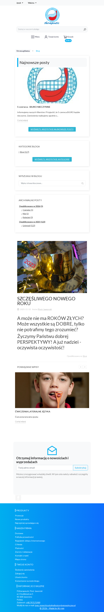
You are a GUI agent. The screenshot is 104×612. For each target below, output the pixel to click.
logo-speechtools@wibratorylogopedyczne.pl (55, 605)
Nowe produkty (22, 519)
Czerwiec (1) (28, 210)
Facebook (18, 498)
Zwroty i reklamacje (23, 552)
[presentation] (66, 486)
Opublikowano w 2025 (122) (32, 222)
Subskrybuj (80, 467)
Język (19, 3)
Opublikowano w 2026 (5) (31, 206)
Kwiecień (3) (28, 217)
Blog (85, 356)
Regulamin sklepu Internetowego (30, 540)
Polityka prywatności (24, 537)
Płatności (19, 548)
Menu (35, 37)
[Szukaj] (52, 29)
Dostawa (19, 533)
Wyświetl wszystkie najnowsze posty (52, 129)
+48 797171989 (33, 602)
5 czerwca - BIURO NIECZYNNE (33, 106)
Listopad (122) (29, 225)
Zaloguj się (20, 573)
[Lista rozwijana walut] (32, 2)
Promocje (19, 515)
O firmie (18, 544)
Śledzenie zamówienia (24, 570)
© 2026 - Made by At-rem (52, 608)
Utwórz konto (21, 577)
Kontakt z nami (21, 555)
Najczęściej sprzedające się (27, 523)
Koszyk (68, 37)
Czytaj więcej (22, 120)
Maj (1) (26, 214)
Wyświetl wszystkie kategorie (52, 159)
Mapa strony (20, 559)
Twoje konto (51, 37)
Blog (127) (24, 152)
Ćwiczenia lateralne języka (32, 411)
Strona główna (23, 51)
